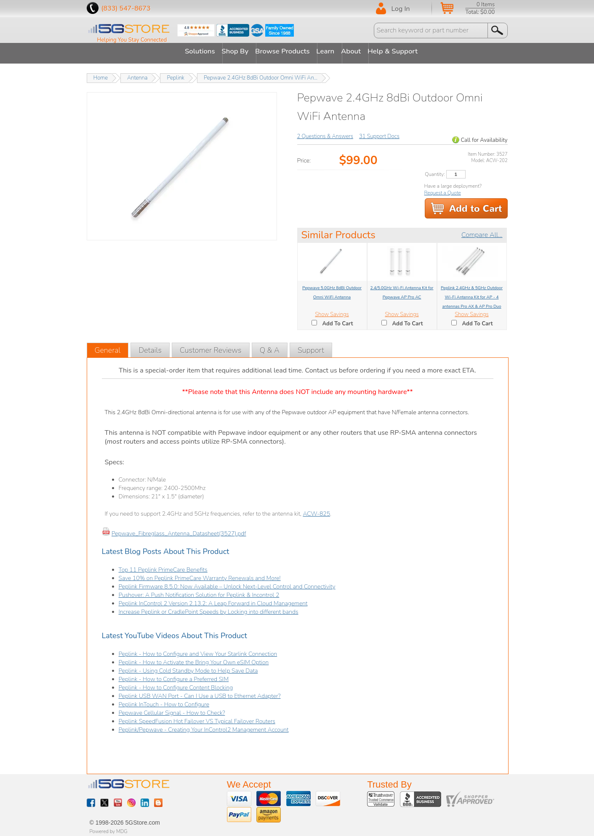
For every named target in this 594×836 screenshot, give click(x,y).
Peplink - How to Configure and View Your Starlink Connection (198, 651)
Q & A (270, 347)
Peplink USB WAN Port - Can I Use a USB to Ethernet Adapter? (200, 693)
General (108, 347)
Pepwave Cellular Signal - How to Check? (172, 710)
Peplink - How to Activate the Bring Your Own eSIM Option (194, 659)
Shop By (227, 51)
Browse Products (283, 51)
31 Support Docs (379, 132)
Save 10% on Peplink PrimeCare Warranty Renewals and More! (200, 575)
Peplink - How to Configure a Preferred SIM (174, 676)
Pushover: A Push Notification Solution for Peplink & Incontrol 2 (199, 592)
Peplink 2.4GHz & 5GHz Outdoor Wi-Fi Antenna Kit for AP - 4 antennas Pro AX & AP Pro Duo (472, 293)
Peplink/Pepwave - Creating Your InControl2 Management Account (204, 726)
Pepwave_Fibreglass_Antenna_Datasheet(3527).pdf (179, 530)
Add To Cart (337, 320)
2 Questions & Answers (325, 132)
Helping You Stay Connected (132, 40)
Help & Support (415, 51)
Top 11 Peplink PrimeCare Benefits (163, 566)
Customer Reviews (211, 347)
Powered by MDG (109, 827)
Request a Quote (442, 189)
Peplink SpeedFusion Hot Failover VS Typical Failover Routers (197, 718)
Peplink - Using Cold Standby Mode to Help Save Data (188, 667)
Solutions (185, 51)
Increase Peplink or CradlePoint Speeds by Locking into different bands (208, 608)
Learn (333, 51)
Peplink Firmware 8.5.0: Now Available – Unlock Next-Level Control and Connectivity (227, 583)
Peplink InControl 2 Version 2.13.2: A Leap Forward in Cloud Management (213, 600)
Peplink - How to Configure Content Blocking (176, 684)
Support (311, 347)
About (365, 51)
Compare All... (481, 231)
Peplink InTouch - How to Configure (164, 701)
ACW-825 (316, 510)
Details (150, 347)
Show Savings (332, 310)
